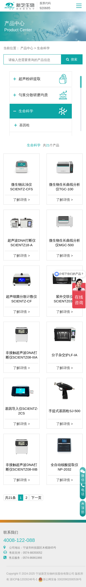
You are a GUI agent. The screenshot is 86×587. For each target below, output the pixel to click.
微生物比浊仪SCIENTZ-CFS (21, 186)
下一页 (36, 498)
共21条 (10, 498)
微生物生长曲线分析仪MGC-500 (64, 242)
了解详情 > (21, 200)
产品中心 (26, 48)
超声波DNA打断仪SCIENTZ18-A (22, 242)
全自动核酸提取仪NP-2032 (64, 467)
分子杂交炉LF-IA (64, 355)
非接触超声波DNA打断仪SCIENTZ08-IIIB (21, 467)
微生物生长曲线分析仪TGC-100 (64, 186)
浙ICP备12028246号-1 (32, 579)
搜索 (71, 59)
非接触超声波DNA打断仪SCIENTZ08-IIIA (21, 355)
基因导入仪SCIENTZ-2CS (21, 411)
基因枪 (24, 125)
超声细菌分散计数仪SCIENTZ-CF (21, 299)
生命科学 (43, 48)
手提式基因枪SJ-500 (64, 411)
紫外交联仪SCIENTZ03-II (64, 299)
